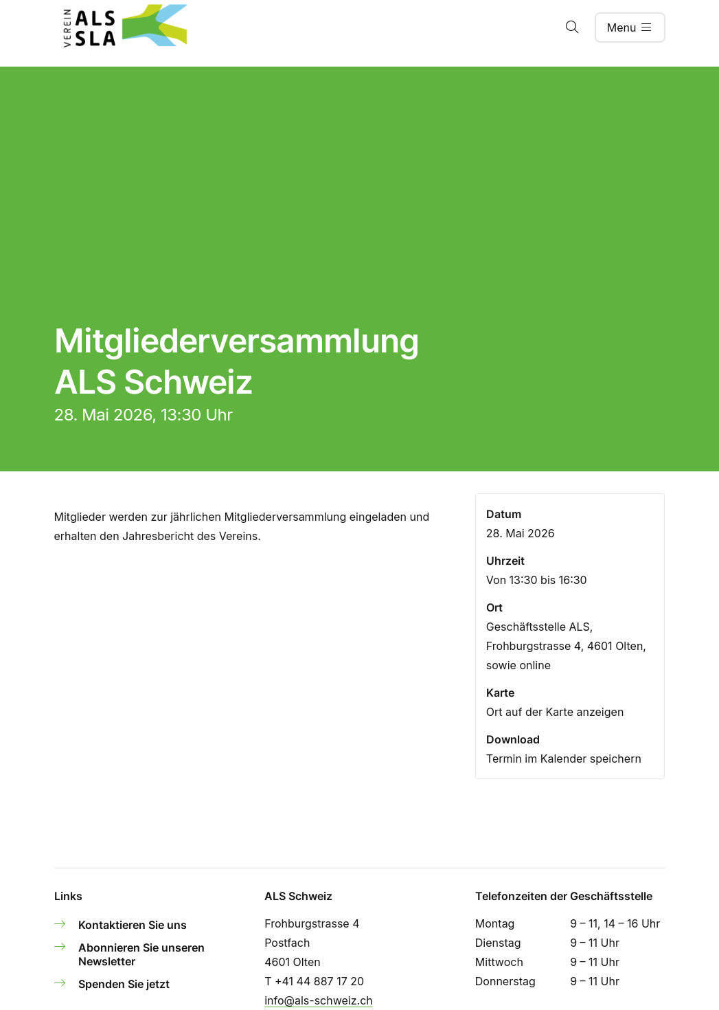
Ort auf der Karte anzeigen (555, 712)
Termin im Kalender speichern (563, 758)
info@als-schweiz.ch (318, 1000)
